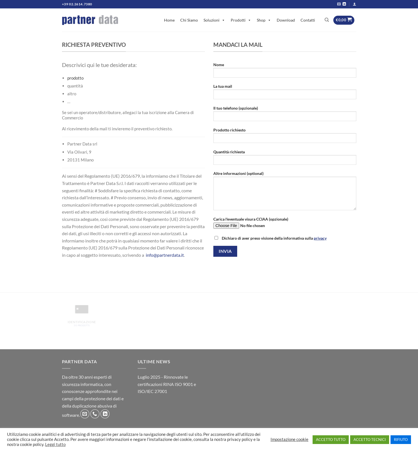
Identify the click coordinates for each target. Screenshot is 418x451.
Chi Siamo (189, 20)
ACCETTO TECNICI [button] (370, 439)
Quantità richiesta (284, 159)
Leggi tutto (55, 444)
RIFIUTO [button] (401, 439)
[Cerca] (327, 20)
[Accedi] (354, 4)
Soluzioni (214, 20)
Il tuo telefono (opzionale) (284, 115)
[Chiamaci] (95, 413)
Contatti (308, 20)
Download (286, 20)
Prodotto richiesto (284, 137)
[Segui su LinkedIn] (344, 4)
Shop (264, 20)
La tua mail (284, 93)
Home (169, 20)
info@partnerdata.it (165, 255)
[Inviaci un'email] (339, 4)
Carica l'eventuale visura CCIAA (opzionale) (284, 225)
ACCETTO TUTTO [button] (330, 439)
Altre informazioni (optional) (284, 192)
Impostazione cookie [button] (289, 439)
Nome (284, 72)
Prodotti (241, 20)
